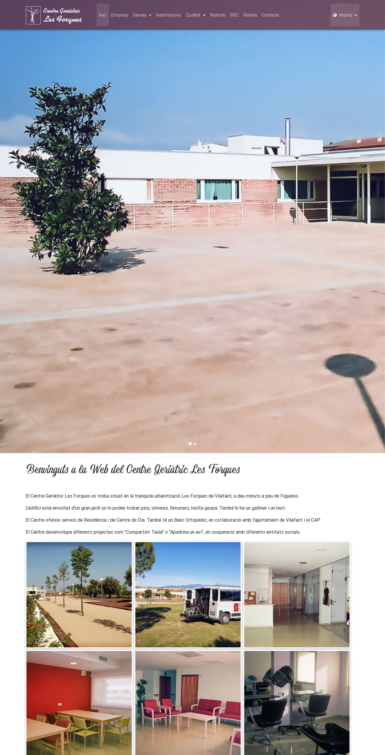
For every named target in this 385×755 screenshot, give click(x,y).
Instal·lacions (168, 15)
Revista (250, 15)
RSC (234, 15)
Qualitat (194, 15)
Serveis (140, 15)
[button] (29, 226)
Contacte (270, 15)
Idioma (343, 15)
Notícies (218, 15)
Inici (102, 15)
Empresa (119, 15)
